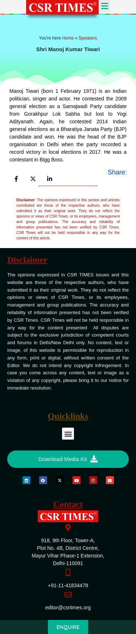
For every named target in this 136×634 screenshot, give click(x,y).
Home (68, 38)
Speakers (88, 38)
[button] (104, 6)
